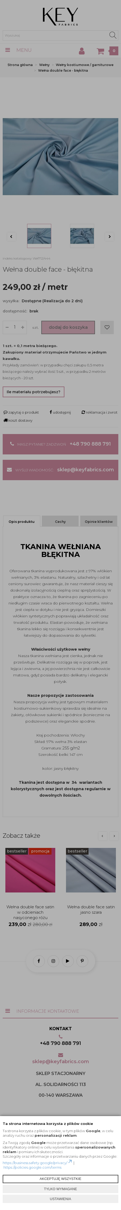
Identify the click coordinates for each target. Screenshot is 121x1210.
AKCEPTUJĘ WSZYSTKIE (60, 1179)
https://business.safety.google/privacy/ (38, 1163)
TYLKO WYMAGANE (60, 1189)
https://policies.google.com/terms (32, 1167)
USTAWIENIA (60, 1199)
